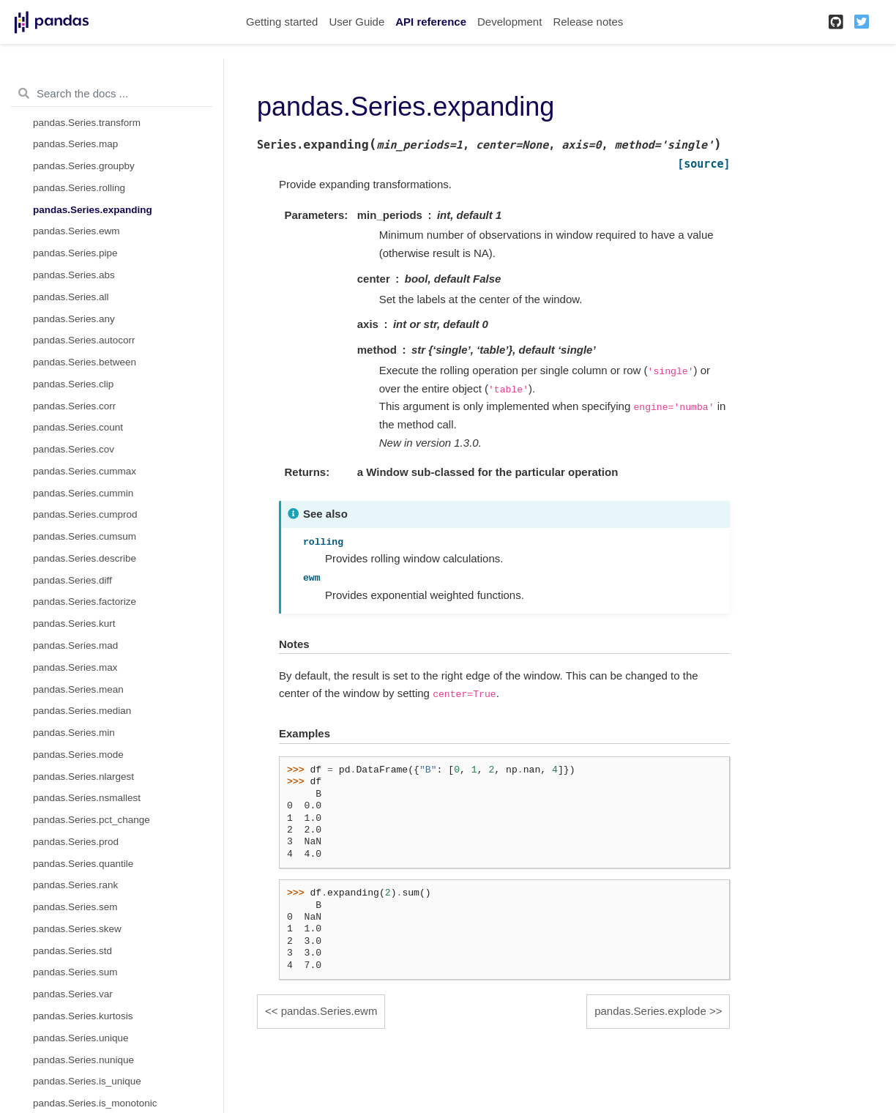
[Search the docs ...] (111, 94)
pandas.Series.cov (73, 449)
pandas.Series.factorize (84, 601)
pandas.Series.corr (74, 406)
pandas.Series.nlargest (83, 776)
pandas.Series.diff (72, 580)
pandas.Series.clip (73, 384)
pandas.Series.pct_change (91, 819)
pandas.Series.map (75, 143)
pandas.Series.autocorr (84, 340)
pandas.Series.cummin (83, 493)
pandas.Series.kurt (74, 623)
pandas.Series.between (84, 362)
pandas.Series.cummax (84, 471)
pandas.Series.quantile (83, 863)
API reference (430, 21)
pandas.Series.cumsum (84, 536)
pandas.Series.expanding (92, 209)
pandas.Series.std (72, 950)
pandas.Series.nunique (83, 1059)
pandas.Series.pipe (75, 252)
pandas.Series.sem (75, 906)
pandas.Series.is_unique (87, 1081)
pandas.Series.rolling (79, 187)
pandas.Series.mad (75, 645)
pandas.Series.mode (78, 754)
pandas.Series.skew (77, 928)
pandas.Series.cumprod (85, 514)
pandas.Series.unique (81, 1037)
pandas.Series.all (71, 296)
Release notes (588, 21)
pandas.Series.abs (74, 274)
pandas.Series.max (75, 667)
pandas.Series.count (78, 427)
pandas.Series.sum (75, 972)
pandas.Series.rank (75, 884)
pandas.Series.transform (87, 122)
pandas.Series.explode (650, 1011)
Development (509, 21)
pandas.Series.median (82, 710)
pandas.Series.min (74, 732)
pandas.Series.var (73, 994)
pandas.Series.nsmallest (87, 797)
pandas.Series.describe (84, 558)
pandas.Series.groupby (84, 165)
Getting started (282, 21)
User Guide (356, 21)
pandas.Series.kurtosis (83, 1015)
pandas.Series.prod (76, 841)
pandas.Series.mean (78, 689)
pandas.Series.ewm (76, 231)
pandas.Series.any (74, 318)
